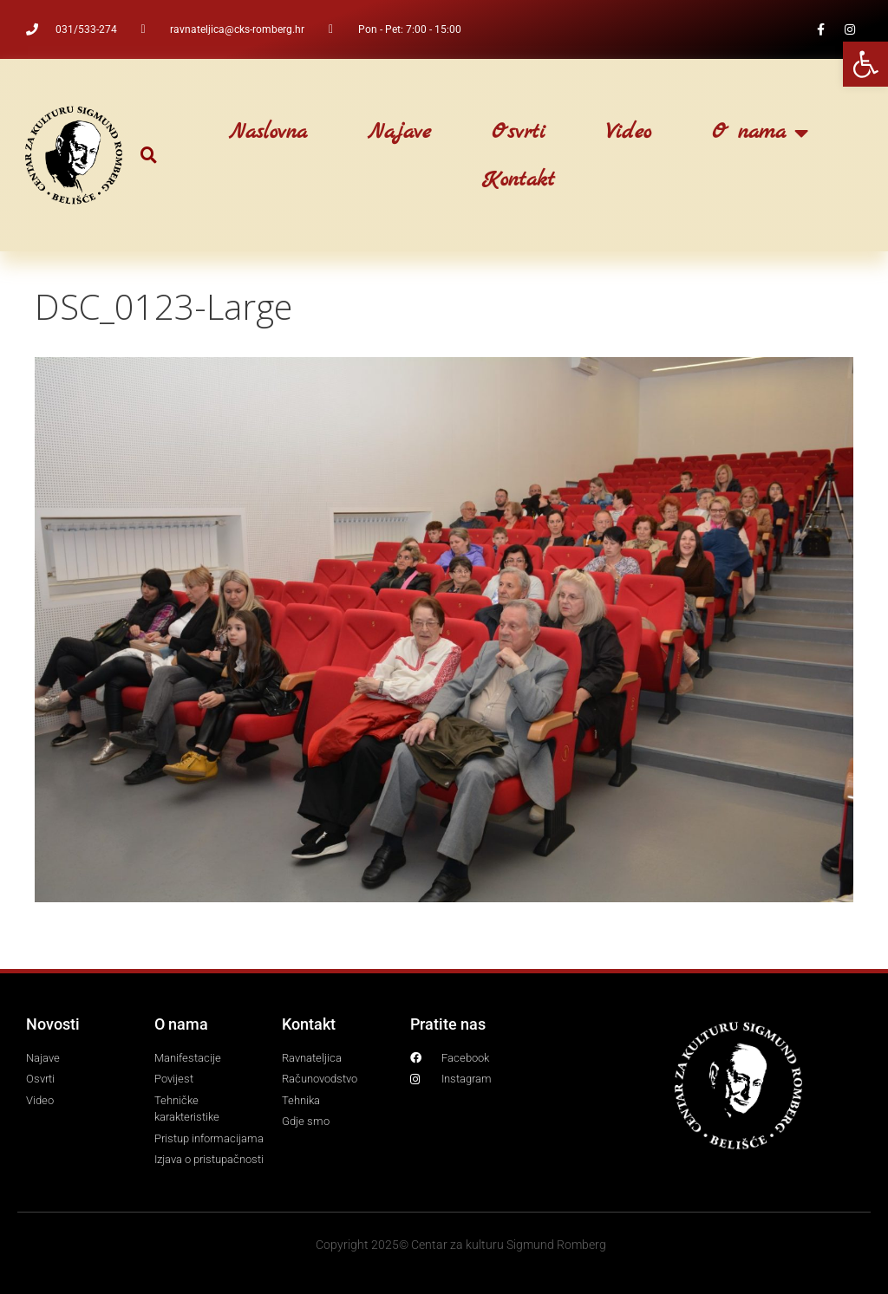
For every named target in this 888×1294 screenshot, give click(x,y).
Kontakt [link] (518, 180)
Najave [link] (399, 132)
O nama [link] (760, 133)
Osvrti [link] (518, 132)
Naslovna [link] (268, 132)
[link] (865, 64)
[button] (149, 155)
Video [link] (628, 132)
